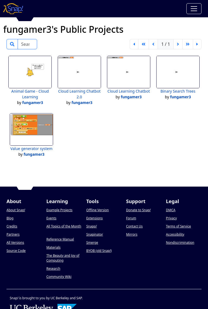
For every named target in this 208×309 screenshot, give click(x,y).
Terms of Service (178, 226)
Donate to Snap (138, 210)
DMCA (171, 210)
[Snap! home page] (13, 8)
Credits (11, 226)
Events (51, 218)
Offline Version (97, 210)
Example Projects (59, 210)
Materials (53, 247)
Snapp (91, 226)
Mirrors (132, 234)
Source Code (16, 250)
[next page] (178, 44)
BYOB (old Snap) (99, 250)
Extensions (94, 218)
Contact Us (134, 226)
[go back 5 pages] (143, 44)
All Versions (15, 242)
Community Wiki (59, 276)
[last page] (197, 44)
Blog (10, 218)
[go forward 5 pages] (187, 44)
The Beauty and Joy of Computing (62, 258)
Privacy (171, 218)
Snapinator (94, 234)
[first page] (134, 44)
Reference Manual (60, 239)
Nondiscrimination (180, 242)
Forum (131, 218)
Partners (13, 234)
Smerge (92, 242)
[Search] (27, 44)
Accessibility (175, 234)
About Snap (15, 210)
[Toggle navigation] (194, 8)
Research (53, 268)
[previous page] (153, 44)
